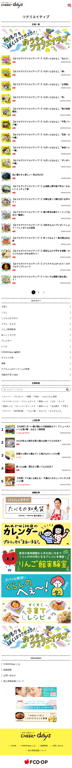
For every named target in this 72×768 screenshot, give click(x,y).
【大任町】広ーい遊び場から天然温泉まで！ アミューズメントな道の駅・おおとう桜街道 (43, 428)
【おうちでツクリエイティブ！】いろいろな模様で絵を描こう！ (40, 278)
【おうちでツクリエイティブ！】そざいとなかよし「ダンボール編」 (41, 161)
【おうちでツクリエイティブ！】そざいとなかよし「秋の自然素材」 (41, 110)
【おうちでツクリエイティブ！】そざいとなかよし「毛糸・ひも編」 (41, 135)
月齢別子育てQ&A (9, 375)
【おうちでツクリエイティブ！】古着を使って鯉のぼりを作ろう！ (41, 200)
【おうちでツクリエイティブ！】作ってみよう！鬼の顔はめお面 (41, 239)
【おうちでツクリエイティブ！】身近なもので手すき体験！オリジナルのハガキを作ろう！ (41, 252)
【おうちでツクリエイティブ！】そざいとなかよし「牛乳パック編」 (41, 123)
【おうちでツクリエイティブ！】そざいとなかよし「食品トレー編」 (41, 148)
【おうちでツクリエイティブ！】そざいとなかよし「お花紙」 (41, 84)
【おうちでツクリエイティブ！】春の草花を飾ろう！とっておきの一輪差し (41, 213)
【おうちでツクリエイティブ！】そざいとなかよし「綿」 (39, 71)
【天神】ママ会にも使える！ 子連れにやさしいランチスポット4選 (43, 479)
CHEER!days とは (11, 664)
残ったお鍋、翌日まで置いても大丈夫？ (34, 467)
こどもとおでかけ (22, 433)
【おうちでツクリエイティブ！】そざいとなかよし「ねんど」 (41, 58)
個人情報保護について (13, 681)
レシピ (18, 457)
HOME (13, 746)
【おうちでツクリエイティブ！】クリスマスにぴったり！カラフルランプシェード (41, 265)
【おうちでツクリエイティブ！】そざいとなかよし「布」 (39, 97)
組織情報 (7, 670)
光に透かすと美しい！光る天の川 (27, 175)
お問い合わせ (9, 675)
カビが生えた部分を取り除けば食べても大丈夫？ (38, 441)
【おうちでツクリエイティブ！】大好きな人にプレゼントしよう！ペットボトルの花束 (41, 226)
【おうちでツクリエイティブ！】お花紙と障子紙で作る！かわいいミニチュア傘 (41, 187)
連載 (14, 62)
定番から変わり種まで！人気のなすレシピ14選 (38, 454)
